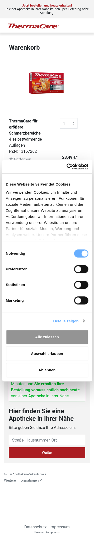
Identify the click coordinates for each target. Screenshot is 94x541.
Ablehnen (46, 370)
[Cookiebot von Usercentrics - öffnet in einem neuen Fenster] (67, 166)
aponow (55, 532)
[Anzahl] (68, 123)
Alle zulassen (47, 337)
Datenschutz (35, 527)
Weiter (47, 453)
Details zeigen (65, 321)
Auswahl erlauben (47, 353)
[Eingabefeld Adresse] (47, 440)
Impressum (60, 527)
